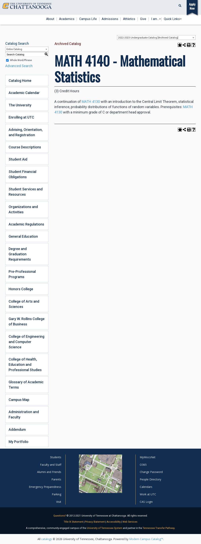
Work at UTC (148, 494)
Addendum (17, 429)
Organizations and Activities (23, 209)
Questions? (59, 515)
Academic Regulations (26, 224)
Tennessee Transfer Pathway (159, 528)
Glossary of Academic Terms (26, 384)
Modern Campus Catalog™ (146, 539)
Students (55, 457)
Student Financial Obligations (22, 174)
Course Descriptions (25, 147)
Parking (56, 494)
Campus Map (19, 400)
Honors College (21, 289)
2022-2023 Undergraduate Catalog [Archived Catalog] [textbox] (148, 37)
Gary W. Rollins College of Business (27, 321)
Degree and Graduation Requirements (20, 254)
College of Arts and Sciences (24, 304)
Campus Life (88, 19)
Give (143, 19)
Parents (56, 479)
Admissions (110, 19)
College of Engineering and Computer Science (26, 341)
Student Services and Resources (26, 191)
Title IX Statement (73, 521)
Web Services (129, 521)
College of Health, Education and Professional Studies (25, 364)
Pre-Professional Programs (22, 274)
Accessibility (114, 521)
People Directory (150, 479)
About (50, 19)
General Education (23, 236)
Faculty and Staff (50, 464)
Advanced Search (19, 66)
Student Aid (18, 159)
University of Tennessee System (104, 528)
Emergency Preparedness (45, 487)
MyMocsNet (147, 457)
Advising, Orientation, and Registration (26, 132)
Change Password (151, 472)
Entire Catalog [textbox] (14, 49)
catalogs (46, 539)
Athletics (129, 19)
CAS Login (146, 502)
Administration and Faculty (24, 414)
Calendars (146, 487)
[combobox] (156, 37)
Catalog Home (20, 80)
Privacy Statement (95, 521)
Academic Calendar (24, 93)
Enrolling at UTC (21, 117)
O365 (143, 464)
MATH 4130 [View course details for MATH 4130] (91, 101)
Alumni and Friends (49, 472)
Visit (58, 502)
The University (20, 105)
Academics (66, 19)
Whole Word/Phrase (21, 60)
